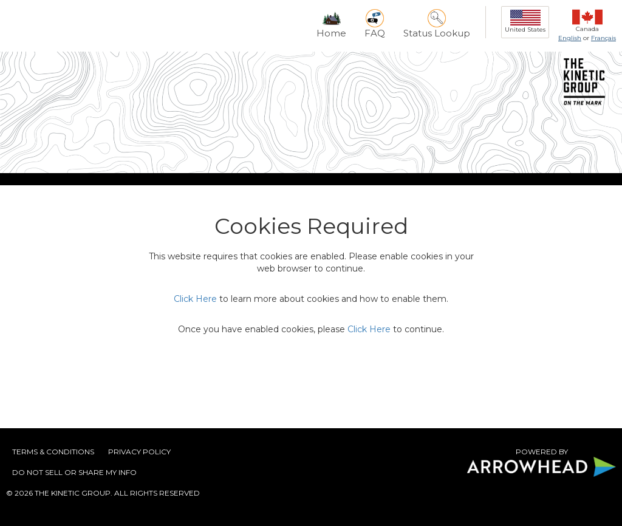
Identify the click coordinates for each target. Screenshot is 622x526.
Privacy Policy (139, 451)
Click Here (195, 298)
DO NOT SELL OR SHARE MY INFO (74, 472)
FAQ (374, 24)
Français (603, 38)
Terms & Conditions (53, 451)
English (569, 38)
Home (331, 24)
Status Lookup (436, 24)
